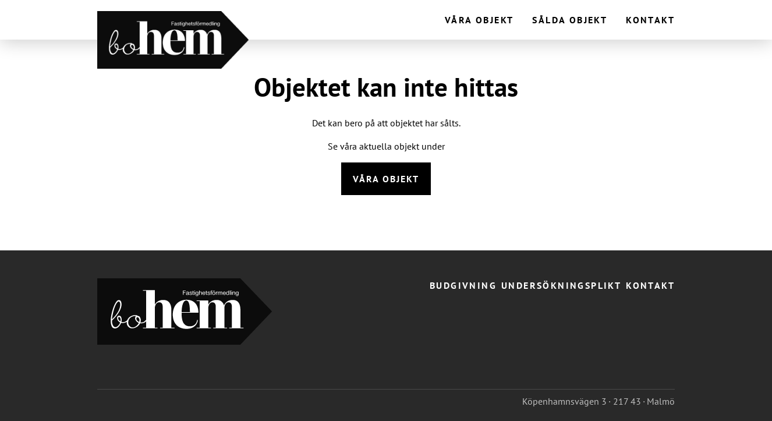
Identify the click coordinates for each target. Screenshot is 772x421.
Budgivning (463, 285)
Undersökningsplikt (561, 285)
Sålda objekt (569, 20)
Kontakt (650, 20)
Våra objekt (479, 20)
